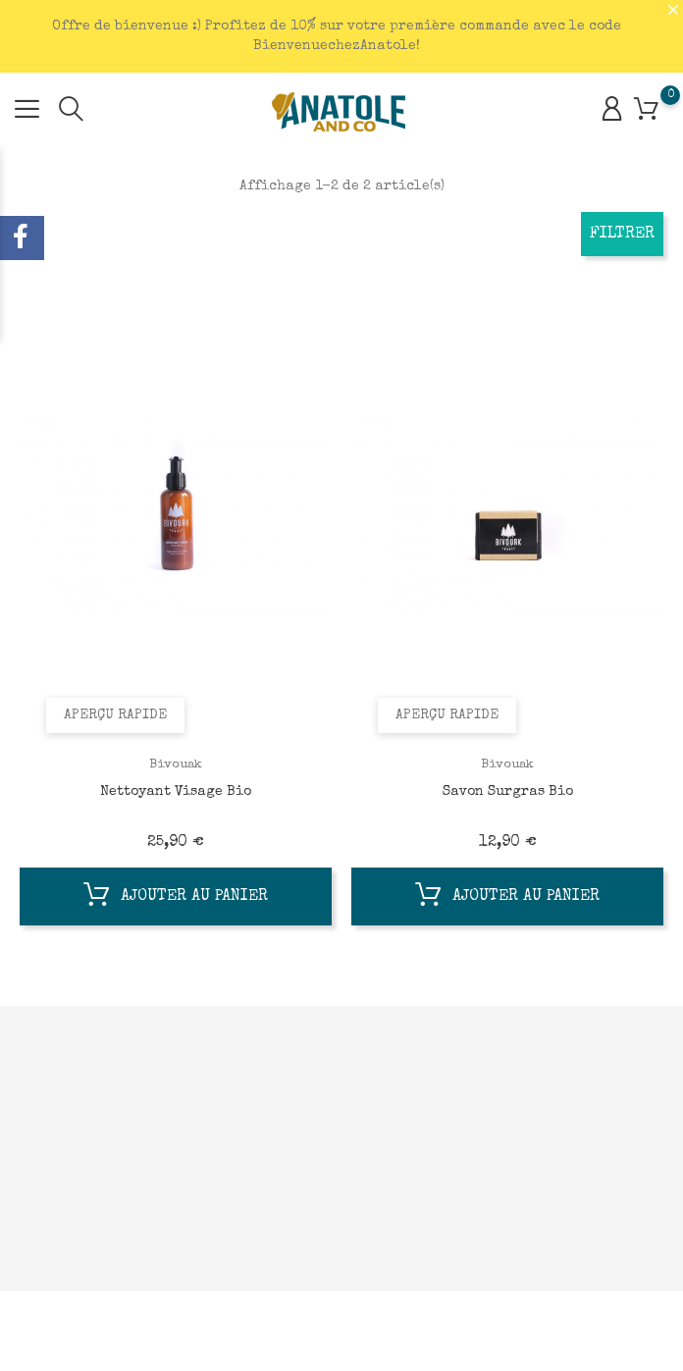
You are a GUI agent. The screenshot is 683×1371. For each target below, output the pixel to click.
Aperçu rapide (118, 713)
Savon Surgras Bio (508, 792)
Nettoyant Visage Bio (175, 792)
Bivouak (175, 765)
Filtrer (622, 234)
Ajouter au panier (175, 899)
